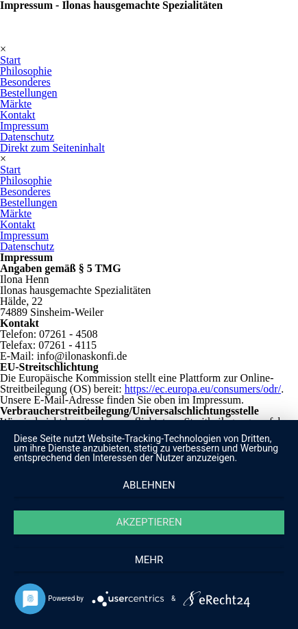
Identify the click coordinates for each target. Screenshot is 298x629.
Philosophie (26, 71)
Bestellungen (29, 93)
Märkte (16, 104)
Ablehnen (149, 485)
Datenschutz (27, 137)
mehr (149, 560)
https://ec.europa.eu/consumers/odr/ (203, 389)
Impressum (24, 126)
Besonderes (25, 82)
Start (10, 60)
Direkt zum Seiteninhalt (52, 147)
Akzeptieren (149, 522)
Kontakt (18, 115)
